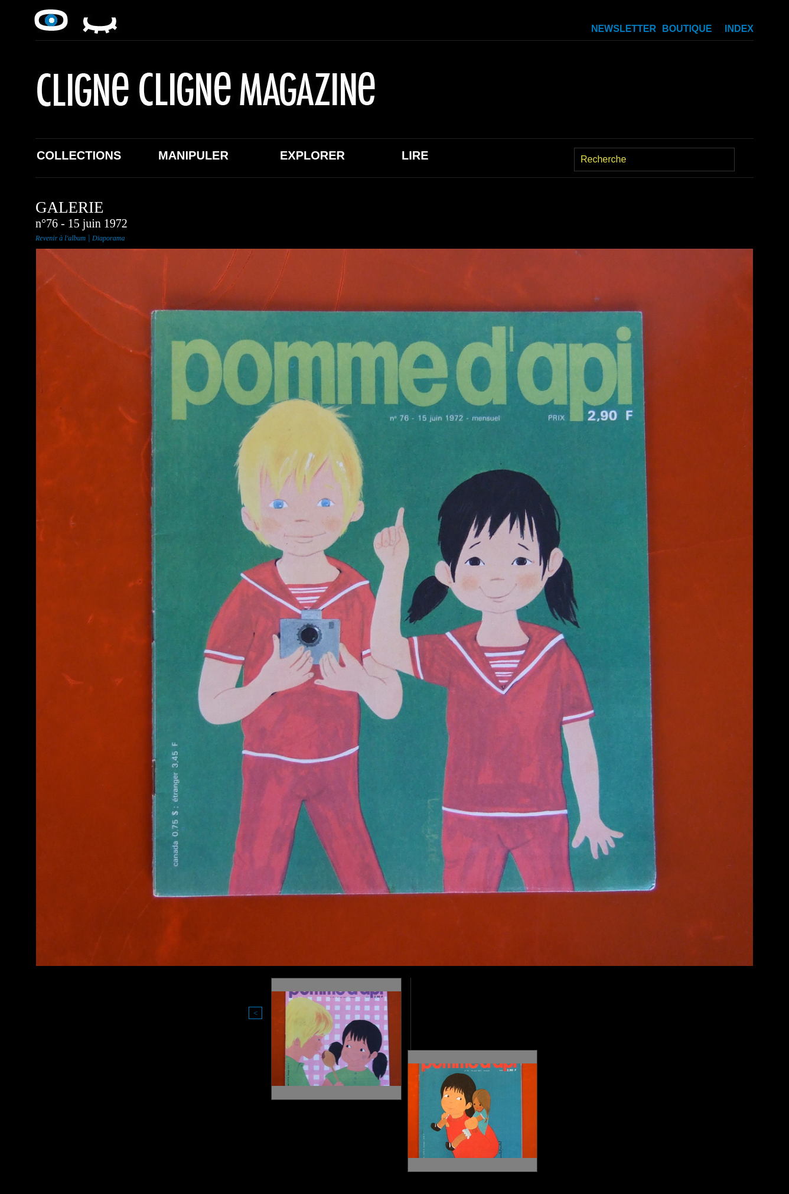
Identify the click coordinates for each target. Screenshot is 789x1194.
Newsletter (623, 29)
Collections (79, 155)
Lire (415, 155)
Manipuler (193, 155)
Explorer (312, 155)
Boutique (687, 29)
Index (739, 29)
